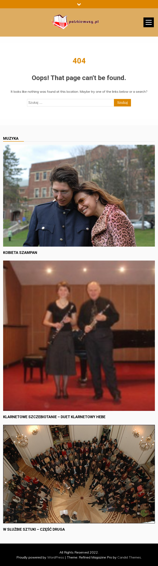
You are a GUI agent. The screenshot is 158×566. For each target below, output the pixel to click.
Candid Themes (129, 557)
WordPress (55, 557)
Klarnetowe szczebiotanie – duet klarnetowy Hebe (54, 417)
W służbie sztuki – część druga (34, 529)
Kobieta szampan (20, 252)
